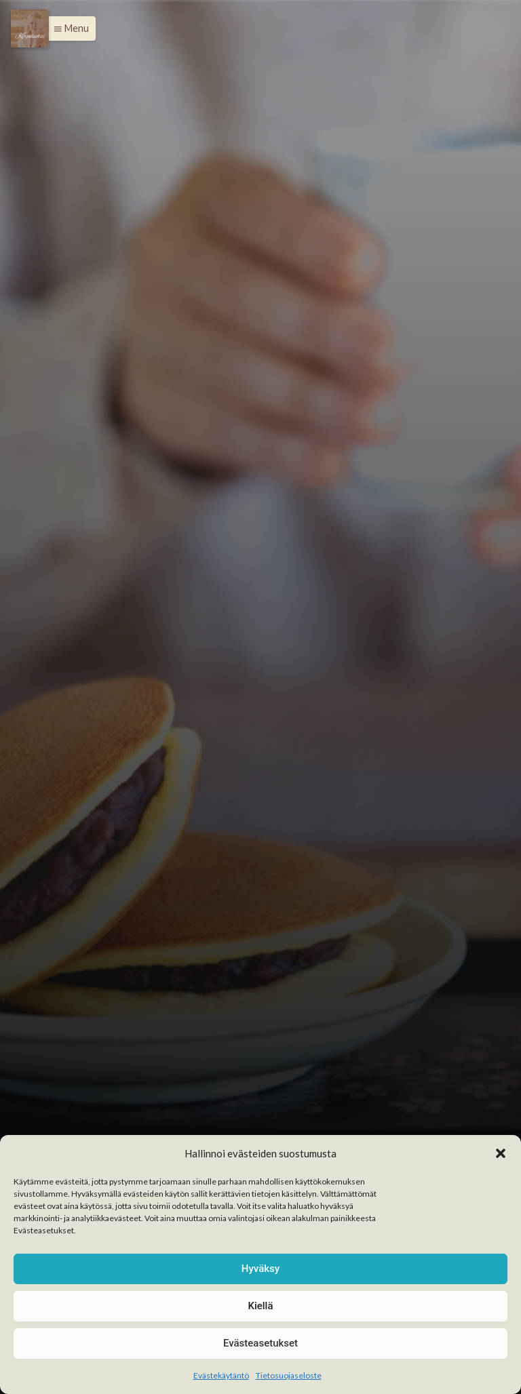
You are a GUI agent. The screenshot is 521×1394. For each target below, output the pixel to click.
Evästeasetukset (260, 1343)
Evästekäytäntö (221, 1375)
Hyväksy (260, 1268)
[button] (500, 1153)
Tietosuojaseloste (289, 1375)
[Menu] (30, 28)
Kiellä (260, 1306)
